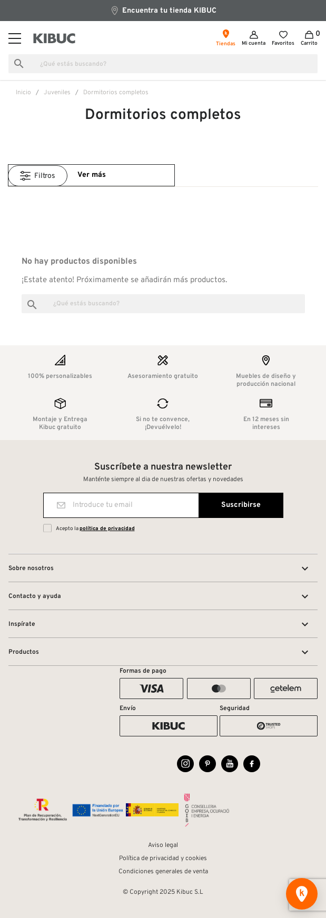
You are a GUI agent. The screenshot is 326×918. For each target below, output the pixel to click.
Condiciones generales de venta (163, 871)
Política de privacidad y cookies (163, 858)
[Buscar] (163, 63)
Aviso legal (163, 845)
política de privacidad (107, 528)
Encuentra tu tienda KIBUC (163, 10)
